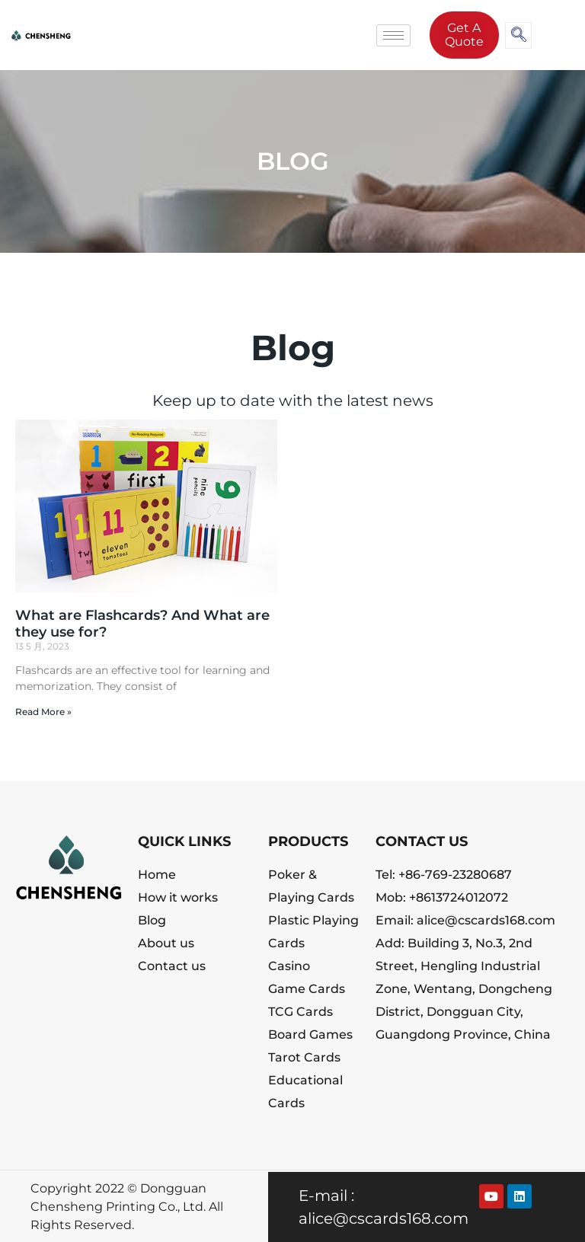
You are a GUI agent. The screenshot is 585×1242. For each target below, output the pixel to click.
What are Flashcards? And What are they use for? (142, 623)
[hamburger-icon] (393, 35)
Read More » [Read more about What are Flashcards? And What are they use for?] (43, 711)
